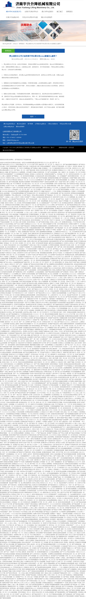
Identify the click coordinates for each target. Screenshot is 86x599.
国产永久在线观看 (52, 343)
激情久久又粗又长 (45, 316)
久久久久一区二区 (38, 314)
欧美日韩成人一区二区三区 (56, 508)
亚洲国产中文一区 (21, 577)
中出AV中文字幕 (7, 504)
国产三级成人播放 (77, 333)
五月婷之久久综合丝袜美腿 (77, 446)
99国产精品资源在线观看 (52, 272)
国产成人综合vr (8, 262)
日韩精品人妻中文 (40, 350)
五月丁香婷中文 (69, 337)
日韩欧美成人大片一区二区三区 (27, 201)
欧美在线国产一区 (33, 563)
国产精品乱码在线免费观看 (74, 212)
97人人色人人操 (77, 393)
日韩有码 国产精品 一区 (26, 370)
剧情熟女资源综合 (43, 283)
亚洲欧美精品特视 (59, 239)
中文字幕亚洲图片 (25, 268)
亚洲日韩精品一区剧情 (56, 364)
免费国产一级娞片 (55, 513)
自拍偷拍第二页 (7, 490)
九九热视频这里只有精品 (21, 174)
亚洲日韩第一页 (31, 552)
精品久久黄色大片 (10, 264)
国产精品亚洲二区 (24, 385)
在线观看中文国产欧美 (34, 337)
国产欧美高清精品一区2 (13, 375)
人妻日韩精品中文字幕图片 (74, 557)
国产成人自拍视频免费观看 (64, 448)
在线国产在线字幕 (53, 318)
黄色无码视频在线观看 (51, 314)
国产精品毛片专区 (41, 254)
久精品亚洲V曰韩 (34, 166)
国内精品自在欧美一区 (35, 425)
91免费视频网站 (12, 429)
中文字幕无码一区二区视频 (40, 542)
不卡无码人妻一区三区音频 (11, 295)
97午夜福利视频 (15, 358)
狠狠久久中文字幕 (52, 187)
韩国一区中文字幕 (57, 452)
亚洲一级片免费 (53, 358)
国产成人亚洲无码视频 (66, 241)
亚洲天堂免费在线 (19, 304)
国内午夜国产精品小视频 (64, 418)
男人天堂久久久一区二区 (34, 419)
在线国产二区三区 (52, 421)
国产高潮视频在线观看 (71, 414)
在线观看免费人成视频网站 (11, 348)
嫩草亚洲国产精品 (71, 216)
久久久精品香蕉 (48, 450)
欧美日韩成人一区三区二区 (66, 354)
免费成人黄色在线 (56, 586)
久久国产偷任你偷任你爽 (21, 427)
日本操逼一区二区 (62, 174)
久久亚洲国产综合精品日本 (56, 254)
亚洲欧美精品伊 (46, 452)
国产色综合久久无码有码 (71, 370)
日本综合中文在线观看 (13, 421)
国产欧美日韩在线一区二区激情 (27, 548)
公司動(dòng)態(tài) (40, 124)
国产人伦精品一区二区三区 (75, 182)
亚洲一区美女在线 (69, 579)
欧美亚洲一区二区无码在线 (70, 435)
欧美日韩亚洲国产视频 (9, 208)
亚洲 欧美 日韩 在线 (43, 588)
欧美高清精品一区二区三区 (57, 216)
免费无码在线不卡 (44, 504)
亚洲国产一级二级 (62, 230)
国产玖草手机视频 (41, 178)
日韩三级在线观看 (68, 247)
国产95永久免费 (19, 224)
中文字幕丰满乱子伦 (20, 419)
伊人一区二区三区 (11, 325)
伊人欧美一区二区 (25, 348)
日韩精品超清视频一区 (56, 577)
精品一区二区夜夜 (63, 325)
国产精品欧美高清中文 (63, 559)
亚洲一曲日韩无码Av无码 (16, 517)
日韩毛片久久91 (76, 168)
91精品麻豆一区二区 (11, 550)
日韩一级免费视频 (42, 201)
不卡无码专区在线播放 (41, 400)
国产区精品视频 (13, 182)
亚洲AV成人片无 (79, 408)
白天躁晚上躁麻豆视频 (75, 381)
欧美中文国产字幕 (24, 442)
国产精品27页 (33, 423)
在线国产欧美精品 (49, 557)
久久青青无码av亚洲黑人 (71, 519)
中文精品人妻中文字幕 (9, 391)
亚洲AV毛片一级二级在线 (40, 279)
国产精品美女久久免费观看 (17, 172)
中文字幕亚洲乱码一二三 (37, 534)
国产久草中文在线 (15, 320)
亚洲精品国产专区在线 (28, 231)
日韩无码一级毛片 (25, 289)
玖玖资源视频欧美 (76, 371)
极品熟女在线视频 (24, 182)
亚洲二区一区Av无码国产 (64, 561)
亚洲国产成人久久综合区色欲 (52, 268)
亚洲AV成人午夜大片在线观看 (38, 245)
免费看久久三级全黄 (57, 362)
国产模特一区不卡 (19, 216)
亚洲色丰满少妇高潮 (21, 556)
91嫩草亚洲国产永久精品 (41, 579)
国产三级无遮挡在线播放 (35, 437)
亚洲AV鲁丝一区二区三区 (9, 362)
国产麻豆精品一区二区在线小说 (66, 515)
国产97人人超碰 (76, 208)
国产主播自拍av (63, 421)
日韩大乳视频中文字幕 (49, 224)
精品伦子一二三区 (50, 191)
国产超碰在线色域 (58, 304)
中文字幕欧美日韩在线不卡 (8, 579)
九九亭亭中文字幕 (42, 490)
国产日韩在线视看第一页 (55, 370)
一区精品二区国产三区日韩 (14, 446)
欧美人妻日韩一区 (78, 465)
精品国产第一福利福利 (48, 299)
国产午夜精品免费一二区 (33, 199)
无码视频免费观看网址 (25, 379)
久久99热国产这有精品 (6, 410)
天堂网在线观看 (4, 500)
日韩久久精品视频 (55, 454)
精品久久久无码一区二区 (52, 550)
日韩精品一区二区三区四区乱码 (21, 502)
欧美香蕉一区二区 (23, 423)
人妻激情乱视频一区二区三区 (75, 239)
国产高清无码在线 (31, 368)
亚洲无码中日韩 (33, 291)
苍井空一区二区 (49, 262)
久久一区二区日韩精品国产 (51, 391)
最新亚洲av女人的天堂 (49, 492)
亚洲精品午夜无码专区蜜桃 (63, 208)
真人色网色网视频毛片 (71, 341)
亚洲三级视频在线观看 (28, 569)
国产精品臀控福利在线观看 (43, 567)
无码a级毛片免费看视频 (25, 285)
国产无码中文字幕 (33, 253)
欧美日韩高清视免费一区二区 (67, 502)
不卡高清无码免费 (31, 249)
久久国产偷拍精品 (54, 235)
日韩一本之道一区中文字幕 (67, 358)
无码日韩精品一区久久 (24, 592)
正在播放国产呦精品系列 (15, 333)
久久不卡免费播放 (66, 220)
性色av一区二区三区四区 (74, 588)
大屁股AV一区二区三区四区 (46, 423)
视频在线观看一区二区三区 (71, 509)
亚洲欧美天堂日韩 (15, 440)
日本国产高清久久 (45, 352)
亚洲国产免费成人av (51, 375)
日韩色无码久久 (43, 358)
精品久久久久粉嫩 (72, 425)
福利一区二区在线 (47, 214)
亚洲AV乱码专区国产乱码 (43, 170)
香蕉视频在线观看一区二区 (20, 481)
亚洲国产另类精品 (52, 433)
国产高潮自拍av (68, 575)
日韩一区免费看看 (28, 272)
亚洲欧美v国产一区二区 (35, 473)
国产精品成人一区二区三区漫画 (49, 387)
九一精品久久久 (57, 164)
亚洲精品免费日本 (40, 333)
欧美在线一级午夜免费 (17, 588)
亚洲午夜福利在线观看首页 (43, 218)
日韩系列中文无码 (22, 253)
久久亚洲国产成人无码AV (42, 546)
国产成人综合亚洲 (64, 193)
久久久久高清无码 (55, 504)
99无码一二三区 (67, 346)
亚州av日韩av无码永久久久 (40, 483)
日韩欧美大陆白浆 (50, 536)
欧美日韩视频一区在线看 (52, 529)
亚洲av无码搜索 (36, 452)
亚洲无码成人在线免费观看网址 (48, 500)
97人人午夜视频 (12, 266)
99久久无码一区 (80, 314)
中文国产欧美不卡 (29, 258)
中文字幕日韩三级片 (56, 312)
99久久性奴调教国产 (23, 245)
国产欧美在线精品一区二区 (13, 230)
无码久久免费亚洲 (29, 533)
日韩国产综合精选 (47, 360)
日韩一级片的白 (15, 318)
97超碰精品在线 (23, 214)
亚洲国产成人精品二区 (19, 444)
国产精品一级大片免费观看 (40, 281)
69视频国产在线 (52, 327)
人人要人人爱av (62, 277)
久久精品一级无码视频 (19, 515)
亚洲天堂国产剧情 (75, 523)
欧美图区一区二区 (10, 233)
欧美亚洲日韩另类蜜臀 (65, 306)
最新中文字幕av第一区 (8, 529)
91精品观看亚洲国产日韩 (36, 228)
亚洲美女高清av (39, 536)
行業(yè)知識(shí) (12, 17)
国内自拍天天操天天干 (31, 517)
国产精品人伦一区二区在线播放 (62, 249)
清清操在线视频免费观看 (30, 519)
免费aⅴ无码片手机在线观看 (41, 513)
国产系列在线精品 (34, 325)
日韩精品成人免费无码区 (64, 389)
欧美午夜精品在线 (37, 494)
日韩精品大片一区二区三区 (36, 550)
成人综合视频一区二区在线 (57, 281)
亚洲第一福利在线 (37, 268)
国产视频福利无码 (61, 536)
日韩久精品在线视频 (25, 281)
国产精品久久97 (28, 364)
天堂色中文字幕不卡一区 (19, 299)
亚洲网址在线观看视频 (55, 554)
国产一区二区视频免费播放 (21, 373)
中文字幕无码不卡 (74, 199)
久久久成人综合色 (13, 206)
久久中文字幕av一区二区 (44, 393)
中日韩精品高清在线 (26, 314)
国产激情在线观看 (19, 270)
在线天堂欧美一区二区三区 (34, 341)
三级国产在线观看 (24, 247)
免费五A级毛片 (27, 454)
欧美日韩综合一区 (32, 222)
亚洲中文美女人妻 (48, 341)
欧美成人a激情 (14, 324)
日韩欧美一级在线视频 (76, 218)
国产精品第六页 (12, 343)
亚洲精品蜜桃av (71, 471)
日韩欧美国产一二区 (72, 525)
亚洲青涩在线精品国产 (56, 579)
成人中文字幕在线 (73, 467)
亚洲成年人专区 (23, 584)
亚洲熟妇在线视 (53, 306)
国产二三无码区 (54, 251)
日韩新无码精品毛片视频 (54, 402)
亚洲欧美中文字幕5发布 (48, 442)
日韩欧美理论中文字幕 (14, 569)
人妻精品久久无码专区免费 (57, 279)
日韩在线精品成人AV (18, 408)
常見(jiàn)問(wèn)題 (30, 17)
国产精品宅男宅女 (5, 494)
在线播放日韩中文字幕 (39, 343)
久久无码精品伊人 (39, 467)
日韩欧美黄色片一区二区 (38, 185)
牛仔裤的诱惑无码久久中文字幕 (61, 168)
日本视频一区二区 (44, 462)
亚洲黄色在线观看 (15, 469)
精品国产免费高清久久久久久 (61, 527)
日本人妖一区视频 (32, 577)
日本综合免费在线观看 (65, 375)
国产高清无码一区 (61, 205)
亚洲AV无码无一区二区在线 (13, 203)
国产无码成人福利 (78, 594)
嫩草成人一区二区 (29, 260)
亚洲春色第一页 (13, 168)
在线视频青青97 (25, 456)
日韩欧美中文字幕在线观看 (66, 596)
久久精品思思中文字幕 (56, 400)
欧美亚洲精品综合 (7, 377)
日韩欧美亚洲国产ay (50, 174)
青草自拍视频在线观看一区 (30, 203)
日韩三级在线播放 (33, 381)
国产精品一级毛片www (67, 550)
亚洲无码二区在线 (76, 214)
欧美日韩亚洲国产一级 (10, 285)
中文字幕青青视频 (38, 440)
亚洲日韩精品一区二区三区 (35, 496)
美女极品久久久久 (33, 316)
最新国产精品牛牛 (67, 385)
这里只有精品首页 (18, 346)
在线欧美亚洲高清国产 (57, 414)
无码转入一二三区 (57, 567)
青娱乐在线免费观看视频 (25, 362)
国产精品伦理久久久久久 (7, 164)
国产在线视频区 (31, 393)
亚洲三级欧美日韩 (33, 233)
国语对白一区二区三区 (11, 322)
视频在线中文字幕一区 (34, 299)
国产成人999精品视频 (58, 316)
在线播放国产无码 (58, 337)
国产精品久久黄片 (24, 460)
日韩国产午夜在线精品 (31, 504)
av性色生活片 (74, 322)
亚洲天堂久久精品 (78, 561)
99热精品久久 (12, 473)
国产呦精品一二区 (17, 176)
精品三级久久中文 (47, 410)
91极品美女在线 (79, 577)
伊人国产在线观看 (64, 415)
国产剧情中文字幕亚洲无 (23, 452)
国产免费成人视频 (36, 168)
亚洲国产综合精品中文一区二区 (27, 256)
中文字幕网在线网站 (63, 523)
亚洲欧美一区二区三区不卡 (14, 350)
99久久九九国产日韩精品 (45, 256)
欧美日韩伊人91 (78, 258)
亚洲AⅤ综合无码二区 (38, 592)
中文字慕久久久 (7, 251)
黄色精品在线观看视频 (22, 554)
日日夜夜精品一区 (56, 394)
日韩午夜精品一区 (42, 237)
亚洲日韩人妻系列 (24, 308)
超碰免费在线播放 (48, 208)
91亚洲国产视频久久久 (67, 548)
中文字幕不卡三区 (56, 203)
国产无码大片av (73, 475)
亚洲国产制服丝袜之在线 (46, 331)
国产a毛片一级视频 (22, 264)
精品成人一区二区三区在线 (33, 276)
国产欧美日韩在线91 (72, 297)
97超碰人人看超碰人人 (10, 256)
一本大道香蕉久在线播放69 (39, 308)
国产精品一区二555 (17, 533)
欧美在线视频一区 (10, 471)
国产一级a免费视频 (47, 345)
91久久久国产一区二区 (13, 310)
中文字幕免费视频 (61, 308)
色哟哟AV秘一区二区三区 (21, 534)
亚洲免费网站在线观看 (72, 429)
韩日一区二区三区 (7, 212)
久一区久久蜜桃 (79, 396)
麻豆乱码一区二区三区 (35, 389)
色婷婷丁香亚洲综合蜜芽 (12, 400)
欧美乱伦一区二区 (23, 180)
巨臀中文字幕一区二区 (49, 389)
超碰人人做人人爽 (21, 473)
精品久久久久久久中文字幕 (67, 314)
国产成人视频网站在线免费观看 (53, 264)
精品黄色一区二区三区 (12, 339)
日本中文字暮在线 (46, 477)
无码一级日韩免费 (74, 421)
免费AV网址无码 (32, 241)
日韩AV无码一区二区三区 (55, 575)
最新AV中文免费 (54, 412)
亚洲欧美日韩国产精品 (24, 485)
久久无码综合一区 (77, 448)
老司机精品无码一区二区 (69, 554)
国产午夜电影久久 (5, 274)
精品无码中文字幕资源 (57, 335)
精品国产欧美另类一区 (74, 295)
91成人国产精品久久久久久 (62, 322)
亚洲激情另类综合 (80, 406)
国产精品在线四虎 (43, 241)
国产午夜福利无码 (50, 440)
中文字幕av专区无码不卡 (16, 260)
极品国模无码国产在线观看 (60, 419)
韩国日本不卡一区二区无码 (74, 237)
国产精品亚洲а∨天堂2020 (73, 442)
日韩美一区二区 (53, 289)
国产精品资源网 (17, 312)
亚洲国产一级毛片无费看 (26, 540)
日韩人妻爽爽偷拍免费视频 (44, 231)
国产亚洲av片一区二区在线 (68, 473)
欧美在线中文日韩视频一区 (48, 418)
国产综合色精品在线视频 (7, 554)
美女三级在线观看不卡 (41, 525)
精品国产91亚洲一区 (11, 279)
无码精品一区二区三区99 (10, 243)
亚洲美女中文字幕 (49, 531)
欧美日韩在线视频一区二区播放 (65, 180)
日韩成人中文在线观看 (59, 521)
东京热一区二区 (74, 325)
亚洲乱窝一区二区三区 (19, 531)
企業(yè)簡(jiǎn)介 (31, 11)
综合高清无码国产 (19, 302)
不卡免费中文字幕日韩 (75, 500)
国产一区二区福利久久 (9, 475)
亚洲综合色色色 (52, 596)
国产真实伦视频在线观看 (60, 381)
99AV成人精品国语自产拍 (9, 191)
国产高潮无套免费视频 (19, 251)
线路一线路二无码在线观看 (13, 415)
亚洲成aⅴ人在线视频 (64, 343)
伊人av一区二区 (53, 483)
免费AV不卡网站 (51, 230)
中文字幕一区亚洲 (51, 506)
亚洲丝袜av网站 (42, 575)
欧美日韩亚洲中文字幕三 (39, 596)
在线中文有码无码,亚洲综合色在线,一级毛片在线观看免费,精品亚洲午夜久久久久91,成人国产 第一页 (29, 162)
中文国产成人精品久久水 (44, 527)
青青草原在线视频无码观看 (41, 454)
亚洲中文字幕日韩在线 (49, 523)
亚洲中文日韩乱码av (68, 268)
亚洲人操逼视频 (4, 193)
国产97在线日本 (21, 581)
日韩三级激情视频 (11, 166)
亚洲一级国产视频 (68, 362)
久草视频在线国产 (72, 521)
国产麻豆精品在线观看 (11, 385)
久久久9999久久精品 (55, 435)
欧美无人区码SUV (69, 243)
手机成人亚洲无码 (59, 429)
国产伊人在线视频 (39, 561)
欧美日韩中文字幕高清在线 (28, 435)
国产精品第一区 (75, 584)
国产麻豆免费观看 (71, 488)
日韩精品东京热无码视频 (12, 205)
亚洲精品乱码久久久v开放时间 (65, 481)
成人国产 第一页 (75, 377)
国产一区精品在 (47, 521)
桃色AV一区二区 (63, 500)
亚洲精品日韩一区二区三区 (61, 439)
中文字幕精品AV (69, 366)
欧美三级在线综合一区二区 (66, 431)
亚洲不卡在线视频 (27, 440)
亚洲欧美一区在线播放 (19, 490)
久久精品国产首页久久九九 (69, 546)
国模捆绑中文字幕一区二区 (39, 502)
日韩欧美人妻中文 (28, 567)
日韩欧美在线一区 (48, 371)
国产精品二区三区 (36, 322)
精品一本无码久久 (69, 538)
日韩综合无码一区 (47, 322)
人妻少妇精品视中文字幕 (35, 557)
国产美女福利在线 (50, 310)
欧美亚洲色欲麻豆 (27, 406)
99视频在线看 (63, 318)
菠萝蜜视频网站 (71, 512)
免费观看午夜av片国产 (41, 329)
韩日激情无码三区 (44, 193)
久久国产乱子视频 (48, 287)
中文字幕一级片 (29, 210)
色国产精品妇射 (25, 226)
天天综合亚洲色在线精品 (70, 394)
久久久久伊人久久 (5, 189)
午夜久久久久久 (80, 552)
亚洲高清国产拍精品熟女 (62, 437)
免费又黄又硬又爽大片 (69, 352)
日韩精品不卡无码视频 (9, 277)
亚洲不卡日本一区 (11, 185)
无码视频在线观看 (58, 450)
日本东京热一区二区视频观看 (42, 394)
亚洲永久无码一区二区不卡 (17, 439)
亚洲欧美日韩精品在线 (36, 371)
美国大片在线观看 (35, 410)
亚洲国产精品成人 (79, 596)
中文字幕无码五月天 (18, 293)
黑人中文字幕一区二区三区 (18, 496)
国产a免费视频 (9, 427)
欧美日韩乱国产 (26, 542)
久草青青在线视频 (53, 245)
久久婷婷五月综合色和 (53, 333)
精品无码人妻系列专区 (58, 212)
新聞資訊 (69, 11)
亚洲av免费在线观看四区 (67, 324)
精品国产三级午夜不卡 (53, 373)
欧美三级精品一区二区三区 (47, 488)
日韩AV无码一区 (37, 429)
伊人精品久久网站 (50, 458)
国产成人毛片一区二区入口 (73, 345)
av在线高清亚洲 (20, 287)
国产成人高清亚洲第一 (76, 379)
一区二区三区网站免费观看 (16, 433)
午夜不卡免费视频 (24, 168)
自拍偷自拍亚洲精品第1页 (44, 197)
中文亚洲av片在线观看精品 (24, 487)
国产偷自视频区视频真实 (70, 164)
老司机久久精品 (60, 442)
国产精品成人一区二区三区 (49, 325)
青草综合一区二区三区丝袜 (57, 525)
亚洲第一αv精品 (60, 557)
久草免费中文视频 (31, 172)
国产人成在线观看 (30, 270)
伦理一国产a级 (58, 247)
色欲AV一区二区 (50, 481)
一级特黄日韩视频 (67, 513)
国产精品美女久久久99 (11, 540)
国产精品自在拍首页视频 (35, 264)
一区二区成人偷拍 (65, 391)
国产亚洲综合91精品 (73, 183)
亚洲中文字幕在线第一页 (59, 166)
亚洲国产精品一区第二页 (39, 285)
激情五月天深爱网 (54, 548)
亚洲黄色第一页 (60, 488)
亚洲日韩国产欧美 (14, 435)
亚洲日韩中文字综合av (41, 297)
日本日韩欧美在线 (62, 224)
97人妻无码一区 (13, 218)
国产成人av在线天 (14, 366)
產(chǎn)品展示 (47, 11)
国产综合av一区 (42, 327)
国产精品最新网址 (60, 592)
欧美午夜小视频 (16, 596)
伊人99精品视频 (18, 212)
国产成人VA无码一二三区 (21, 410)
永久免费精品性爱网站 (50, 590)
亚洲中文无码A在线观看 (49, 460)
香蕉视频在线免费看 (46, 253)
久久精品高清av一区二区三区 (29, 358)
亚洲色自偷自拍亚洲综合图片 (72, 364)
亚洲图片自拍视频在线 (63, 191)
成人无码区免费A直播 (52, 350)
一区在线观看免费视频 (17, 193)
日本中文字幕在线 (11, 180)
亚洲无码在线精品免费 (74, 310)
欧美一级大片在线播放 (21, 508)
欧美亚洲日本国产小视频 (68, 235)
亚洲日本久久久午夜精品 (16, 354)
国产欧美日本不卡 (58, 444)
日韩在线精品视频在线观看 (36, 458)
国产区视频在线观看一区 (70, 400)
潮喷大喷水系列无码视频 (7, 316)
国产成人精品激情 (52, 383)
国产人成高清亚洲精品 (42, 258)
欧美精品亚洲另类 (67, 203)
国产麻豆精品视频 (18, 504)
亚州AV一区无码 (56, 498)
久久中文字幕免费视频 (46, 183)
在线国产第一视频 (38, 320)
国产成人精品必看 (68, 320)
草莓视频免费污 (49, 228)
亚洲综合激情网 (50, 534)
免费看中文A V (20, 387)
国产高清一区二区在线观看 (13, 237)
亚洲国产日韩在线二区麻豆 (10, 356)
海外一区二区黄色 (21, 233)
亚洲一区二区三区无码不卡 (41, 312)
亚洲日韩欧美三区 (21, 164)
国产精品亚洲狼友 (32, 251)
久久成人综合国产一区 (48, 189)
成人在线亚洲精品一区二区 (62, 214)
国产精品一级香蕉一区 (67, 373)
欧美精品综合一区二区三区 (27, 402)
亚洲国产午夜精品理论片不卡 (42, 487)
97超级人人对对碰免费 (77, 191)
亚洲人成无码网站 (48, 437)
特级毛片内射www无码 (13, 178)
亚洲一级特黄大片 (35, 460)
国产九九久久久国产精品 (12, 268)
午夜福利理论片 (67, 393)
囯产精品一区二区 (19, 170)
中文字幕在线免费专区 (34, 521)
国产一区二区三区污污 (11, 379)
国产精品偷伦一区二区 (14, 467)
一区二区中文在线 (65, 490)
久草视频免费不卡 (59, 582)
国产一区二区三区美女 (50, 379)
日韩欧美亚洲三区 (8, 556)
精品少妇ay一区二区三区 (31, 183)
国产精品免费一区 (77, 504)
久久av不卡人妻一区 (28, 546)
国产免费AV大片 (61, 479)
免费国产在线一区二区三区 (35, 448)
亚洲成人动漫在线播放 (44, 509)
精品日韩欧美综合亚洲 (73, 427)
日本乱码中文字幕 (10, 521)
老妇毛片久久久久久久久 (26, 218)
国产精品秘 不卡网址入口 (26, 206)
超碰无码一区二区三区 (45, 164)
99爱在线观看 (54, 193)
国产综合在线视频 (19, 360)
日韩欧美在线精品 (77, 531)
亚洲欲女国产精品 (55, 258)
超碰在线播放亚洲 (60, 356)
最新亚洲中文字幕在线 (40, 370)
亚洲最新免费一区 (45, 396)
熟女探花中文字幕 (21, 559)
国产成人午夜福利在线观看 (47, 479)
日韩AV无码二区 (35, 477)
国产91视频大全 (8, 565)
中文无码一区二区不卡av (35, 391)
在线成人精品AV (32, 515)
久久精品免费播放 (54, 552)
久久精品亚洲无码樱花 (9, 387)
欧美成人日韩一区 (17, 494)
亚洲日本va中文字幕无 (42, 302)
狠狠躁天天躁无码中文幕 (70, 567)
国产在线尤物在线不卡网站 (17, 575)
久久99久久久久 (69, 266)
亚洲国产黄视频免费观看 (52, 584)
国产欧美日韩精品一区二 (40, 398)
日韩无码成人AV (80, 285)
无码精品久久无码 (44, 414)
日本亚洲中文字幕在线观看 (70, 469)
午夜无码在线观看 (28, 350)
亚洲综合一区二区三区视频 (26, 300)
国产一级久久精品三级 (21, 381)
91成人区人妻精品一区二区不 (20, 506)
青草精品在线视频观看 (77, 193)
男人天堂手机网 (35, 442)
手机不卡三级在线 (54, 220)
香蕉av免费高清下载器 (59, 270)
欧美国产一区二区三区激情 (39, 415)
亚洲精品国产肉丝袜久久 (27, 421)
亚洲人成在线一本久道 (33, 544)
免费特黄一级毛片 (5, 596)
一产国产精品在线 (40, 433)
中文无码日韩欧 (23, 425)
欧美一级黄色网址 (13, 308)
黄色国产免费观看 (15, 546)
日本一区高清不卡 (29, 293)
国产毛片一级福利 (9, 552)
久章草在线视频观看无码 (44, 270)
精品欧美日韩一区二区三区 (57, 297)
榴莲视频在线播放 (35, 345)
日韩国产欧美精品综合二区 (20, 389)
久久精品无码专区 (67, 498)
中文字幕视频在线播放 (14, 542)
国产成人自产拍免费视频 (62, 371)
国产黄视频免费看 (71, 592)
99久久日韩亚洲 (17, 418)
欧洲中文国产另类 (29, 187)
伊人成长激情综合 (42, 324)
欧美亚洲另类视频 (28, 176)
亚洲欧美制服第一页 (35, 214)
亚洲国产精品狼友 (31, 575)
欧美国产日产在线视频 (57, 556)
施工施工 (60, 11)
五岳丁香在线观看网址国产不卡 (56, 427)
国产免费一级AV (43, 577)
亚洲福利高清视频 (53, 178)
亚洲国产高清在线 (57, 538)
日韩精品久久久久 (59, 233)
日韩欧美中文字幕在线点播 (18, 337)
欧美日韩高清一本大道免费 (60, 540)
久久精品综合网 (39, 176)
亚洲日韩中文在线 (58, 197)
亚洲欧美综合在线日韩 (61, 287)
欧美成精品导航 (68, 264)
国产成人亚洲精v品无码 (56, 542)
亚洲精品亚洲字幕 (31, 304)
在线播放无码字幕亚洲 (30, 327)
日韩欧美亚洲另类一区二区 (43, 540)
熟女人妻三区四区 (21, 222)
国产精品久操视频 (74, 590)
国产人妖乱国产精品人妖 (56, 398)
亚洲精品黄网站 (66, 504)
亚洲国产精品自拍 (53, 324)
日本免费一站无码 (46, 439)
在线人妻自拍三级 (10, 371)
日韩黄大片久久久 (51, 277)
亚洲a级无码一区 (37, 523)
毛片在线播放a (53, 210)
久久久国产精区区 (19, 565)
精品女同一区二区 (10, 306)
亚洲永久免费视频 (72, 356)
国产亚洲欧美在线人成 (42, 274)
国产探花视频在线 (21, 521)
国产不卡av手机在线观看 (67, 552)
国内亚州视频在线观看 (60, 276)
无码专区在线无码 (74, 174)
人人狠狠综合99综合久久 (60, 231)
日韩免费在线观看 (17, 352)
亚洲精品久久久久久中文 (25, 279)
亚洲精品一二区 (47, 168)
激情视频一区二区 (77, 220)
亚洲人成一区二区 (41, 402)
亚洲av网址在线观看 (38, 195)
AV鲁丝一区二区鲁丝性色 (76, 287)
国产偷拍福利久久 (53, 485)
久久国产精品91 (26, 195)
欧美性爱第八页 (59, 262)
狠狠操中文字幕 (27, 394)
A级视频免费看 (79, 247)
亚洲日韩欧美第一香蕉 (53, 185)
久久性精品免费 (67, 329)
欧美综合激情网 (49, 182)
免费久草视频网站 (5, 195)
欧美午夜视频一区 (14, 289)
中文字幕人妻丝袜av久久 (20, 458)
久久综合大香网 (8, 270)
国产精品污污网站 (57, 509)
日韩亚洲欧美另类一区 (38, 277)
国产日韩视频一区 (33, 556)
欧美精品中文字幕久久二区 (35, 531)
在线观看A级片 (39, 310)
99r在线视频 (3, 467)
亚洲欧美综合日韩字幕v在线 (31, 446)
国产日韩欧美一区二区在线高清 (11, 406)
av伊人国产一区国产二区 (10, 370)
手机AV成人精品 (14, 220)
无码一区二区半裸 (8, 393)
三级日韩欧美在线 (7, 360)
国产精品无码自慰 (20, 393)
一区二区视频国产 (61, 176)
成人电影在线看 (29, 536)
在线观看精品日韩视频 (13, 414)
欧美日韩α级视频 (61, 471)
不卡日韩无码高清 (28, 498)
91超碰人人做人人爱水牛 (12, 197)
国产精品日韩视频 (57, 396)
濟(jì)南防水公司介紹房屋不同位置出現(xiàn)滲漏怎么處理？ (44, 43)
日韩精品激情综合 (47, 582)
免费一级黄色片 (79, 272)
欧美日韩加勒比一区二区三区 (39, 220)
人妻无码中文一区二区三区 (58, 295)
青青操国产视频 (7, 571)
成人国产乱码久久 (25, 594)
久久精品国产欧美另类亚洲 (17, 199)
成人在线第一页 (80, 197)
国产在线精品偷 (76, 544)
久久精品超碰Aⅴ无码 (44, 212)
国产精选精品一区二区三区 (53, 195)
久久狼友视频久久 (49, 496)
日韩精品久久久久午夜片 (17, 368)
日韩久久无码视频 (42, 368)
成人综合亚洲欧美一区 (11, 247)
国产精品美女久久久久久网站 (46, 205)
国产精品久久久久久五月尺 (40, 289)
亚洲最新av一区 (25, 414)
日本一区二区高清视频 (9, 452)
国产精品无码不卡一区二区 (40, 594)
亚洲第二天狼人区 (64, 289)
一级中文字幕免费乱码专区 (58, 588)
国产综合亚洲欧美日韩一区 (31, 352)
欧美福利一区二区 (44, 291)
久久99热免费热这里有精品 (33, 360)
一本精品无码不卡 (51, 581)
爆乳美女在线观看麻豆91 (56, 243)
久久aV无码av (51, 308)
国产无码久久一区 (47, 276)
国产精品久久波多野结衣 (50, 512)
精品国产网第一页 (14, 483)
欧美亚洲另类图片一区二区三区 (75, 270)
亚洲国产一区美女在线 (31, 354)
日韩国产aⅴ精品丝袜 (77, 415)
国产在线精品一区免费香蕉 (49, 446)
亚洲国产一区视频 (63, 210)
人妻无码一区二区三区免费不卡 (33, 450)
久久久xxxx (5, 320)
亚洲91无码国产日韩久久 (19, 571)
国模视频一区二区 (29, 377)
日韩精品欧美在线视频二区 (58, 517)
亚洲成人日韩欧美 (44, 519)
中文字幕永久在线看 (27, 318)
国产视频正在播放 (14, 465)
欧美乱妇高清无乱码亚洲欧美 (8, 563)
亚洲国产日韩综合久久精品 (8, 253)
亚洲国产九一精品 (15, 231)
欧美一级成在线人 (19, 249)
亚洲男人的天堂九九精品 (30, 331)
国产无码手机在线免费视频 (69, 260)
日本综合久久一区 (17, 519)
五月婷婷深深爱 (31, 490)
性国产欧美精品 (24, 339)
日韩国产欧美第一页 (22, 529)
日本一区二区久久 (73, 308)
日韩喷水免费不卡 (73, 224)
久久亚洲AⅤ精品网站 (16, 450)
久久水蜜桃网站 (18, 364)
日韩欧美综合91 (48, 444)
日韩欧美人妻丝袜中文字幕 (59, 569)
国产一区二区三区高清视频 (14, 327)
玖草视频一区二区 (50, 471)
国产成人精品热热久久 (24, 429)
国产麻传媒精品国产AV (43, 569)
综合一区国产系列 (60, 182)
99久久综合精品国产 (57, 366)
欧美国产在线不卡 (10, 437)
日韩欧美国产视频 (76, 437)
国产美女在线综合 (24, 220)
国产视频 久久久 (43, 235)
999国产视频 (73, 178)
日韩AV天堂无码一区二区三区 (68, 226)
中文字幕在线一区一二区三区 (60, 218)
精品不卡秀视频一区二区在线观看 (69, 201)
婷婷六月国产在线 (28, 333)
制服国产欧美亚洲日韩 (50, 425)
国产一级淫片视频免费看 (47, 563)
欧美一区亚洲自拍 (36, 385)
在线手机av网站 (27, 312)
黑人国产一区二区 (79, 498)
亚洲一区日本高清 (18, 187)
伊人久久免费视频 (69, 197)
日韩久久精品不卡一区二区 (28, 205)
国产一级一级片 (34, 339)
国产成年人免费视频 (22, 371)
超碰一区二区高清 (66, 529)
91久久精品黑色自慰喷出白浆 (47, 465)
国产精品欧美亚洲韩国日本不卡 (54, 571)
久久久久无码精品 (69, 360)
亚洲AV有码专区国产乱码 (37, 373)
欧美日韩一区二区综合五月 (73, 256)
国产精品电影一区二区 (61, 228)
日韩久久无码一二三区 (73, 281)
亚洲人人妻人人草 (55, 222)
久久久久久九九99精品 (9, 412)
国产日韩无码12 (12, 485)
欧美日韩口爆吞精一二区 (40, 306)
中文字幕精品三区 (48, 429)
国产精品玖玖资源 (32, 283)
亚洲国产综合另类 (23, 166)
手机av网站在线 (16, 195)
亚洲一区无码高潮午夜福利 (40, 243)
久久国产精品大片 (72, 293)
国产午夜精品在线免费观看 (36, 571)
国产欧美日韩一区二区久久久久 (40, 335)
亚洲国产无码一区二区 (41, 210)
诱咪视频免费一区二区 (55, 408)
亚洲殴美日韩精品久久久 (59, 170)
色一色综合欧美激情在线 (16, 210)
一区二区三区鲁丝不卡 (74, 299)
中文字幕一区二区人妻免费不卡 (48, 354)
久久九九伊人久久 (58, 256)
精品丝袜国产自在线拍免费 (57, 302)
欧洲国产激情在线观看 (10, 548)
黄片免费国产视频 (74, 339)
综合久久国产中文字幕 (76, 439)
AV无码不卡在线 (31, 254)
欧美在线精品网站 (80, 366)
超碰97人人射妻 (54, 283)
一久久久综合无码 (15, 513)
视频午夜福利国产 (70, 450)
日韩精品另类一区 (65, 333)
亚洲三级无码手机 (31, 216)
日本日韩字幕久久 (44, 556)
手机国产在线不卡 (51, 561)
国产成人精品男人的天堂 (30, 479)
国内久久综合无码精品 (6, 224)
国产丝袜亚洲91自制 (62, 534)
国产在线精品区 (64, 178)
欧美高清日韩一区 (68, 408)
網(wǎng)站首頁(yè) (13, 11)
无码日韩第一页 (69, 406)
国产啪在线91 (4, 199)
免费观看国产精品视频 (32, 462)
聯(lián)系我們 (46, 17)
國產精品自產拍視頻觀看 (27, 295)
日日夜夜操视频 (76, 387)
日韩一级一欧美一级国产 (36, 356)
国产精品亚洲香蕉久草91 (71, 571)
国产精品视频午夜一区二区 (73, 233)
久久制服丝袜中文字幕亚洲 (71, 253)
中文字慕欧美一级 (18, 183)
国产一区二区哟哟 (24, 322)
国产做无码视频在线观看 (68, 454)
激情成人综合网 (21, 283)
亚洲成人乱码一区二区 (9, 487)
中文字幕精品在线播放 (55, 594)
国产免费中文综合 (50, 180)
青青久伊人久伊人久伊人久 (22, 582)
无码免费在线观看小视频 (25, 191)
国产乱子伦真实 (57, 253)
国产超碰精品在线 (13, 442)
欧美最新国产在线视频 (38, 348)
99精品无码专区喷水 (63, 506)
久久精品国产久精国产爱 (31, 586)
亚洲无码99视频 (7, 561)
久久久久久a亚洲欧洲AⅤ (36, 180)
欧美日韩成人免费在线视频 (76, 487)
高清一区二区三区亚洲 (55, 368)
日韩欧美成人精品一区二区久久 (68, 383)
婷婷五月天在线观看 (37, 404)
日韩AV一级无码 (72, 166)
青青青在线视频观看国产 (43, 260)
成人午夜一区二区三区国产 (11, 594)
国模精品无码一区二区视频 (16, 586)
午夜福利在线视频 (61, 310)
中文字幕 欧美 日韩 (79, 222)
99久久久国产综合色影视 (76, 534)
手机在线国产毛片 (14, 335)
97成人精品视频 (13, 214)
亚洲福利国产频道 (40, 230)
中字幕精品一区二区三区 (28, 178)
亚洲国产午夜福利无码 (71, 444)
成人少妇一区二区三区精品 (18, 488)
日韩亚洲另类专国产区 (68, 348)
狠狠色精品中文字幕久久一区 (33, 492)
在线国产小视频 (17, 297)
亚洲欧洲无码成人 (67, 222)
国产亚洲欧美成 (17, 272)
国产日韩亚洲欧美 (25, 590)
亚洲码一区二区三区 (25, 243)
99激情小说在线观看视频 (59, 293)
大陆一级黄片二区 (63, 172)
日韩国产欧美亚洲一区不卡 (73, 508)
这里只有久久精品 (63, 590)
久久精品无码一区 (5, 398)
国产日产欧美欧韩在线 (32, 387)
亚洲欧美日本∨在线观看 (10, 425)
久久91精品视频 (12, 592)
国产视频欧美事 (23, 356)
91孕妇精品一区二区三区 (19, 189)
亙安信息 (71, 147)
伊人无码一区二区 (38, 262)
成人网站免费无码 (26, 483)
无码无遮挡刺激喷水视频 (29, 237)
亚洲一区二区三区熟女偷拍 (18, 527)
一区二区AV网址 (59, 341)
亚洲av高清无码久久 (46, 381)
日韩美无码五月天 (21, 437)
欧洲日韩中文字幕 (31, 509)
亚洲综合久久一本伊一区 (66, 485)
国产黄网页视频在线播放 (50, 431)
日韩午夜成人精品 (18, 561)
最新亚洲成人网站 (28, 297)
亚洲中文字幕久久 (57, 352)
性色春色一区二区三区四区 (77, 172)
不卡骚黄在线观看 (72, 496)
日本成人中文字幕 (72, 517)
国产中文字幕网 (30, 302)
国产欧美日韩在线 (11, 573)
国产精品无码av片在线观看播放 (59, 475)
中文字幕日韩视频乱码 (51, 300)
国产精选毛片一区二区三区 (47, 559)
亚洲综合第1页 (55, 260)
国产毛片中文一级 (67, 258)
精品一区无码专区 (13, 329)
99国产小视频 (6, 538)
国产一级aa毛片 (17, 394)
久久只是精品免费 (30, 565)
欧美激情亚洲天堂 (61, 496)
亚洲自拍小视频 (11, 283)
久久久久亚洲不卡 (8, 228)
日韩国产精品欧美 (27, 398)
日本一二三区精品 (73, 573)
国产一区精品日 (65, 185)
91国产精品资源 (30, 170)
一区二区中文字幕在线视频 (34, 239)
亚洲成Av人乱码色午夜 (36, 174)
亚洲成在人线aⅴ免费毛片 (44, 304)
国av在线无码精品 (50, 206)
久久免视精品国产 (44, 203)
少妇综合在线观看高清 (17, 538)
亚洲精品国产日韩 (76, 490)
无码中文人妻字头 (42, 565)
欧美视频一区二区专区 (18, 341)
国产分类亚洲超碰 (21, 391)
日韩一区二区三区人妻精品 (73, 556)
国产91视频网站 (72, 569)
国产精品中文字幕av (47, 456)
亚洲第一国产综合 (69, 285)
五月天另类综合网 (48, 239)
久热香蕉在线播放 (49, 448)
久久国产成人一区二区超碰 (73, 456)
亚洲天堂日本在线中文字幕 (43, 498)
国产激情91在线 (49, 356)
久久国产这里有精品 (22, 316)
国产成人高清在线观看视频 (34, 287)
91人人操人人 (27, 494)
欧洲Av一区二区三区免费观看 (53, 320)
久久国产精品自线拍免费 (64, 460)
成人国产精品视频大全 (13, 314)
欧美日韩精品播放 (50, 176)
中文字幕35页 (10, 525)
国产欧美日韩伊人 (22, 557)
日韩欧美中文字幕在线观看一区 (51, 385)
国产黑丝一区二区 (35, 463)
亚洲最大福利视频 (5, 291)
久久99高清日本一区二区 (22, 404)
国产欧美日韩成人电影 (70, 331)
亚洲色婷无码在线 (11, 300)
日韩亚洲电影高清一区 (42, 295)
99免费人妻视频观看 (28, 230)
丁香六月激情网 (74, 419)
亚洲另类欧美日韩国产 (37, 182)
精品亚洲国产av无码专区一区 (75, 302)
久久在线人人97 (71, 533)
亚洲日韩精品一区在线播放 (32, 346)
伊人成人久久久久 (53, 415)
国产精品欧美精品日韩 (74, 205)
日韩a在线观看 (54, 291)
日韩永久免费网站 (46, 463)
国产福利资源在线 (42, 216)
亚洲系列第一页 (42, 172)
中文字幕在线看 (32, 527)
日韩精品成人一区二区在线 (67, 300)
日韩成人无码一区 (10, 581)
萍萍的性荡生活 (18, 567)
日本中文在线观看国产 (6, 174)
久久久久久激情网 (37, 208)
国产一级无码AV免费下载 (55, 285)
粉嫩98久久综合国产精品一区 (19, 396)
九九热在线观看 (17, 479)
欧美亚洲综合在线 (63, 377)
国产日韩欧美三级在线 (74, 440)
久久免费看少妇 (16, 274)
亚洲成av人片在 (26, 596)
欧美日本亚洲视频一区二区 (34, 431)
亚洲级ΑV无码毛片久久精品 (37, 266)
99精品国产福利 (47, 419)
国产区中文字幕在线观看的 (77, 565)
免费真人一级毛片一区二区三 (55, 266)
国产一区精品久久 (23, 266)
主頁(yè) (15, 43)
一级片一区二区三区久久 (23, 277)
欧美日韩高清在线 (7, 419)
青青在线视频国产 (45, 166)
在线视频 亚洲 (26, 415)
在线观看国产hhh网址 (24, 185)
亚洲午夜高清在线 (34, 396)
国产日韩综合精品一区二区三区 (36, 581)
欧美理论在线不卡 (27, 467)
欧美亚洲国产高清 (41, 187)
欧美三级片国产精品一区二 (23, 383)
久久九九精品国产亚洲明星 (41, 406)
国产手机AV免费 (63, 433)
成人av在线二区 (56, 393)
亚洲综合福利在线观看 (59, 533)
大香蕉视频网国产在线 (57, 406)
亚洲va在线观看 (65, 584)
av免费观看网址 (67, 368)
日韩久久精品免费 (47, 247)
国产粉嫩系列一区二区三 (37, 506)
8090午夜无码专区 (63, 379)
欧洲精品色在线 (69, 254)
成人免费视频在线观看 (66, 350)
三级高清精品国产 (30, 408)
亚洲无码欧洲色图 (53, 490)
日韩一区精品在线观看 (69, 312)
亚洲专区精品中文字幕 (21, 228)
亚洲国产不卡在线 (19, 462)
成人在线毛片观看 (21, 241)
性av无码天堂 (34, 414)
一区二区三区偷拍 (43, 251)
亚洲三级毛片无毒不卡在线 (73, 582)
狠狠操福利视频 (78, 575)
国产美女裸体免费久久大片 (38, 427)
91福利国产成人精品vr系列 (24, 306)
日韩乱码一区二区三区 (48, 199)
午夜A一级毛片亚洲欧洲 (33, 439)
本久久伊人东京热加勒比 (71, 452)
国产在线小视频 (25, 335)
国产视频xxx (78, 350)
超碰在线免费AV (8, 534)
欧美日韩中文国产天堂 (18, 509)
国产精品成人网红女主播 (78, 289)
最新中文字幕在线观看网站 (20, 291)
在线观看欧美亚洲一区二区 (59, 487)
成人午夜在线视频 (43, 475)
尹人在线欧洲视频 (36, 247)
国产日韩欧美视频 (37, 512)
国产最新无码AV (40, 206)
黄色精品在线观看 (40, 377)
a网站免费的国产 (65, 251)
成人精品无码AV (44, 517)
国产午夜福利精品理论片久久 (13, 498)
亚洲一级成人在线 (46, 573)
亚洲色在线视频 (58, 360)
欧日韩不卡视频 (38, 379)
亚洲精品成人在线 (48, 404)
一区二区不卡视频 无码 (24, 523)
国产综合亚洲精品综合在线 (16, 492)
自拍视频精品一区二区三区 (14, 454)
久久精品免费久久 (58, 345)
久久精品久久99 (44, 412)
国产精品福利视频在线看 (48, 544)
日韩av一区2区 (58, 331)
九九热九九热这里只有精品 (60, 339)
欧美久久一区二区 (41, 469)
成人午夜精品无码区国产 (17, 239)
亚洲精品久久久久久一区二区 (33, 224)
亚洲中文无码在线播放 (28, 274)
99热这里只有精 (77, 306)
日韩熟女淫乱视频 (5, 293)
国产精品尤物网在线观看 (7, 448)
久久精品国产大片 (62, 467)
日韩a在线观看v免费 (12, 402)
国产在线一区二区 (50, 467)
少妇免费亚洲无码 (52, 226)
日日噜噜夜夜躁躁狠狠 (6, 508)
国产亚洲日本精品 (44, 222)
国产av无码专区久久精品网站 (38, 554)
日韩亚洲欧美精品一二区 (10, 477)
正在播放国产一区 (45, 339)
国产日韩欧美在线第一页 (77, 492)
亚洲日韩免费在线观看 (22, 345)
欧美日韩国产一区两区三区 (18, 500)
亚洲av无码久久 (69, 398)
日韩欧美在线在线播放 (71, 463)
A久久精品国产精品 (42, 408)
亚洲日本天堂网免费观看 (39, 485)
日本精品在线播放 (23, 325)
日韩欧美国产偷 (73, 230)
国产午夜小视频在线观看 (41, 364)
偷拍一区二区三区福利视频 (10, 281)
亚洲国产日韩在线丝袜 (71, 304)
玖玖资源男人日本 (21, 448)
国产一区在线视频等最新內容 (65, 458)
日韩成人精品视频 (36, 582)
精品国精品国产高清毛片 (7, 287)
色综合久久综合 (53, 201)
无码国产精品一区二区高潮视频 (62, 477)
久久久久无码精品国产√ (50, 494)
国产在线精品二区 (63, 327)
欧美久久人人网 (72, 277)
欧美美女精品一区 (63, 494)
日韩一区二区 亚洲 (73, 170)
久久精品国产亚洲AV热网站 (67, 187)
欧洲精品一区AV (29, 433)
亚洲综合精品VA (23, 550)
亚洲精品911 (8, 187)
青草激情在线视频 (34, 573)
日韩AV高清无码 (53, 565)
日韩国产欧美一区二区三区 (68, 283)
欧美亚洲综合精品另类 (78, 291)
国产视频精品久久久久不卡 (73, 462)
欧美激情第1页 (61, 425)
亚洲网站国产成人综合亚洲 (25, 579)
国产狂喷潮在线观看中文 (36, 584)
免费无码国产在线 (39, 375)
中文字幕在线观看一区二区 (42, 366)
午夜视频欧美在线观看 (55, 329)
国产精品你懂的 (23, 563)
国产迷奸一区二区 (46, 538)
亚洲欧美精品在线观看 (71, 316)
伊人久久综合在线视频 (77, 251)
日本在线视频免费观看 (19, 235)
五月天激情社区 (32, 475)
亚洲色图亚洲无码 (65, 387)
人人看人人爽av (18, 377)
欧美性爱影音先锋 (73, 176)
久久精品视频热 (39, 272)
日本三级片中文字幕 (63, 492)
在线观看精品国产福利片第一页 (22, 262)
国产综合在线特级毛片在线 (57, 237)
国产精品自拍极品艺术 (46, 233)
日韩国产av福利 (12, 201)
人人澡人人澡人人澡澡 (30, 212)
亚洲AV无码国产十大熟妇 (28, 197)
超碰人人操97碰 (12, 423)
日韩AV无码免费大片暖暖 (36, 529)
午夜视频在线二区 (61, 299)
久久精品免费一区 (7, 276)
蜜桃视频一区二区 (37, 590)
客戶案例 (30, 124)
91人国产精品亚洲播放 (62, 189)
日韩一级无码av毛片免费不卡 (25, 471)
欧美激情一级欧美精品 (57, 519)
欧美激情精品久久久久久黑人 (11, 456)
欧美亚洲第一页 (39, 471)
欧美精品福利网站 (27, 513)
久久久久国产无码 (32, 164)
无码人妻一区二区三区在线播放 (15, 254)
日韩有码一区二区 (32, 500)
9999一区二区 (12, 559)
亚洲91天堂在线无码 (10, 245)
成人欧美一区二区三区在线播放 (66, 206)
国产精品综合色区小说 (27, 400)
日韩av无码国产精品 (60, 183)
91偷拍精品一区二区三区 (44, 249)
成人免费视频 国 (45, 586)
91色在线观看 (20, 412)
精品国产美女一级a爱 (62, 199)
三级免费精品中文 (32, 235)
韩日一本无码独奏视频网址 (51, 473)
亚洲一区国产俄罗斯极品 (26, 329)
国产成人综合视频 (8, 544)
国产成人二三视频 (21, 475)
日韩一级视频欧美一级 (57, 462)
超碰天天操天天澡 (14, 226)
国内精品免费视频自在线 (77, 506)
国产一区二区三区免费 (34, 189)
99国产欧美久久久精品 (27, 366)
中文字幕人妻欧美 (20, 552)
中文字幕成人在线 (25, 512)
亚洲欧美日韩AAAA (30, 588)
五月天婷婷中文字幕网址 (64, 465)
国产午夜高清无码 (57, 346)
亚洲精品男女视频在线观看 (39, 226)
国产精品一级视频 (68, 577)
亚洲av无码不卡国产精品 (72, 262)
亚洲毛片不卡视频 (39, 191)
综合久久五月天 (39, 300)
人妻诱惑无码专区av (16, 331)
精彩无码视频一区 (19, 276)
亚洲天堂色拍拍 (8, 364)
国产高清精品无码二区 (31, 193)
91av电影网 (62, 512)
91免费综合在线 (29, 561)
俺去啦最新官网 (54, 241)
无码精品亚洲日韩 (65, 291)
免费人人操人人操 (19, 431)
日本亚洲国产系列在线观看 (44, 533)
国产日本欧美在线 (42, 548)
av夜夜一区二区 (52, 502)
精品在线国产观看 (68, 410)
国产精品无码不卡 (68, 396)
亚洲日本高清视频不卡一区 (28, 324)
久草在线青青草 (78, 586)
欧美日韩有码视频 (7, 302)
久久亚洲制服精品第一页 (32, 538)
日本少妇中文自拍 (52, 377)
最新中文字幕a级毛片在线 (36, 481)
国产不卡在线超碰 (67, 586)
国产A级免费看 (73, 228)
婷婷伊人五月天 (4, 488)
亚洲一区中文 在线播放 (27, 310)
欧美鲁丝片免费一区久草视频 (29, 465)
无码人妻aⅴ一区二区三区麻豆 (69, 412)
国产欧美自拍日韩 (42, 435)
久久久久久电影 (80, 187)
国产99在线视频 (52, 172)
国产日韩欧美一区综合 (67, 272)
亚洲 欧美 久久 (43, 508)
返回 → (33, 116)
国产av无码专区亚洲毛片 (23, 208)
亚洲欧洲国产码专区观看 (16, 258)
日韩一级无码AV (64, 565)
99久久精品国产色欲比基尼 (63, 423)
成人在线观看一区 (55, 274)
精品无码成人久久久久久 (69, 274)
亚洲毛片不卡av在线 (27, 375)
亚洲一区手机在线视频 (64, 581)
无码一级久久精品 (14, 590)
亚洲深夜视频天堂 (42, 552)
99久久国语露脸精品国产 (38, 383)
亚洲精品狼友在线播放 (32, 412)
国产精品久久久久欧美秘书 (31, 418)
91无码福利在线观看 (6, 272)
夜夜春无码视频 (8, 462)
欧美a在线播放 (49, 592)
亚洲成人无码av (72, 276)
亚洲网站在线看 (7, 531)
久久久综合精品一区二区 (63, 544)
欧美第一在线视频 (8, 404)
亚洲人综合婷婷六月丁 (73, 479)
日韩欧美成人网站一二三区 (70, 195)
